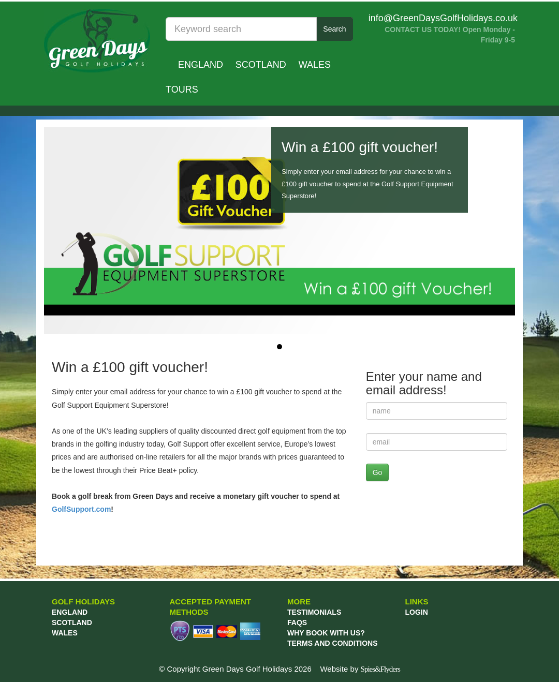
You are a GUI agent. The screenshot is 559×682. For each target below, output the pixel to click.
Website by (360, 668)
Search (334, 29)
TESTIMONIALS (314, 612)
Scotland (261, 65)
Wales (315, 65)
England (200, 65)
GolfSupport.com (81, 509)
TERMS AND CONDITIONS (332, 643)
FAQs (297, 622)
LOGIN (416, 612)
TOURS (182, 89)
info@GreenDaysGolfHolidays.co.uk (443, 18)
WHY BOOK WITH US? (326, 633)
